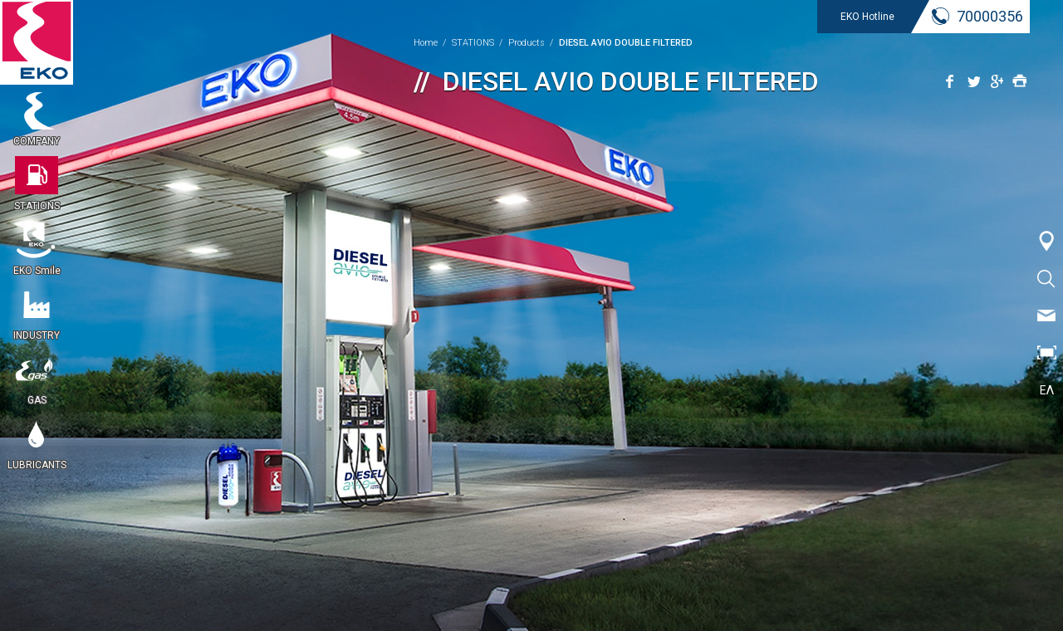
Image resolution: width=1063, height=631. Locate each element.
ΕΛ (1047, 390)
